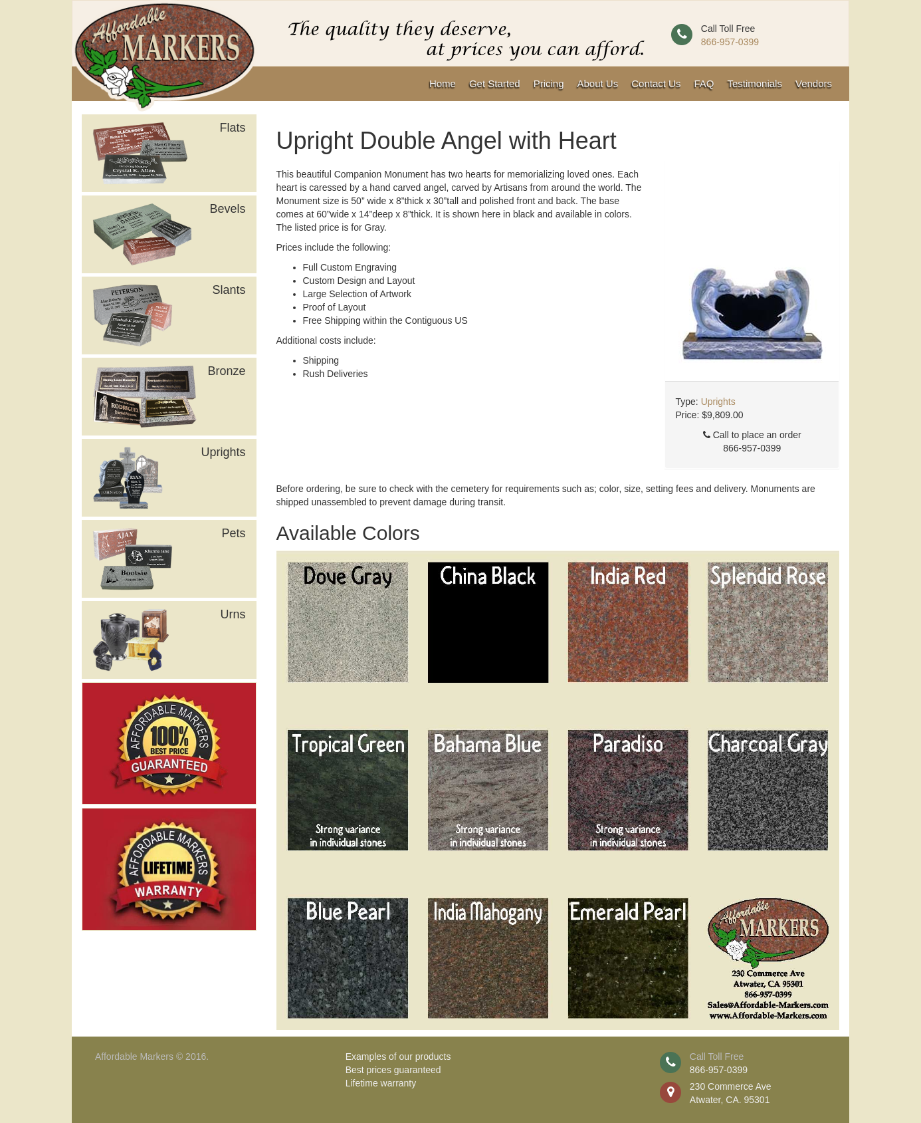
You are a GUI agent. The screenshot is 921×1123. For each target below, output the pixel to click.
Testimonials (754, 83)
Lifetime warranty (381, 1083)
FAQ (704, 83)
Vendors (813, 83)
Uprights (718, 401)
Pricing (549, 83)
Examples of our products (398, 1056)
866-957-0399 (730, 42)
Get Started (494, 83)
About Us (598, 83)
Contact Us (655, 83)
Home (442, 83)
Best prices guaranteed (393, 1069)
